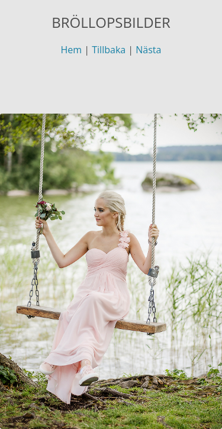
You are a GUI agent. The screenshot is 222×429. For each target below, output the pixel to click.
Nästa (148, 49)
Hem (71, 49)
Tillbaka (109, 49)
